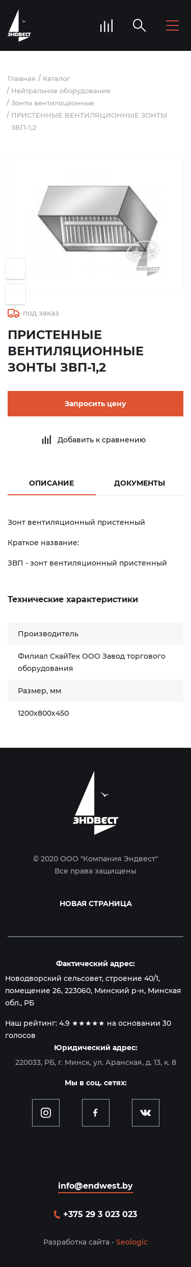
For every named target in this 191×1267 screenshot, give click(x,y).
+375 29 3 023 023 (100, 1214)
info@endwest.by (95, 1186)
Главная (22, 78)
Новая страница (96, 903)
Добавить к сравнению (102, 439)
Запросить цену (95, 403)
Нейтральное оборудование (61, 91)
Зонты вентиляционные (52, 103)
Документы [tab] (139, 483)
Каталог (56, 78)
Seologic (132, 1242)
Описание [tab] (51, 483)
